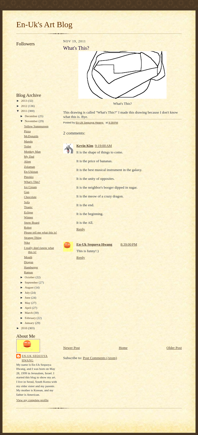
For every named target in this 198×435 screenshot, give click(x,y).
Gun (26, 192)
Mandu (28, 141)
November (32, 121)
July (28, 292)
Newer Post (71, 348)
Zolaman (29, 166)
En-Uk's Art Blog (44, 24)
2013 (24, 100)
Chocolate (30, 197)
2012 (24, 106)
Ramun (28, 272)
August (29, 287)
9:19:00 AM (103, 146)
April (28, 307)
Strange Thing (32, 237)
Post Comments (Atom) (100, 358)
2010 (24, 328)
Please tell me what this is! (40, 232)
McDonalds (31, 136)
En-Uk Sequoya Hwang (35, 358)
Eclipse (28, 212)
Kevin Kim (84, 146)
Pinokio (29, 176)
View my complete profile (32, 400)
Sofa (27, 202)
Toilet (27, 146)
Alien (27, 161)
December (31, 116)
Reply (80, 229)
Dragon (28, 262)
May (28, 302)
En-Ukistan (31, 171)
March (29, 312)
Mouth (28, 257)
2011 (24, 110)
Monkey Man (32, 151)
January (30, 322)
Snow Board (31, 222)
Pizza (27, 131)
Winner (28, 217)
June (28, 297)
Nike (27, 242)
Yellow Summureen (36, 126)
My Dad (29, 156)
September (32, 282)
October (30, 277)
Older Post (174, 348)
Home (123, 348)
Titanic (28, 207)
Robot (27, 227)
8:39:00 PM (129, 244)
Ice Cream (30, 187)
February (31, 318)
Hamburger (31, 267)
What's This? (32, 181)
